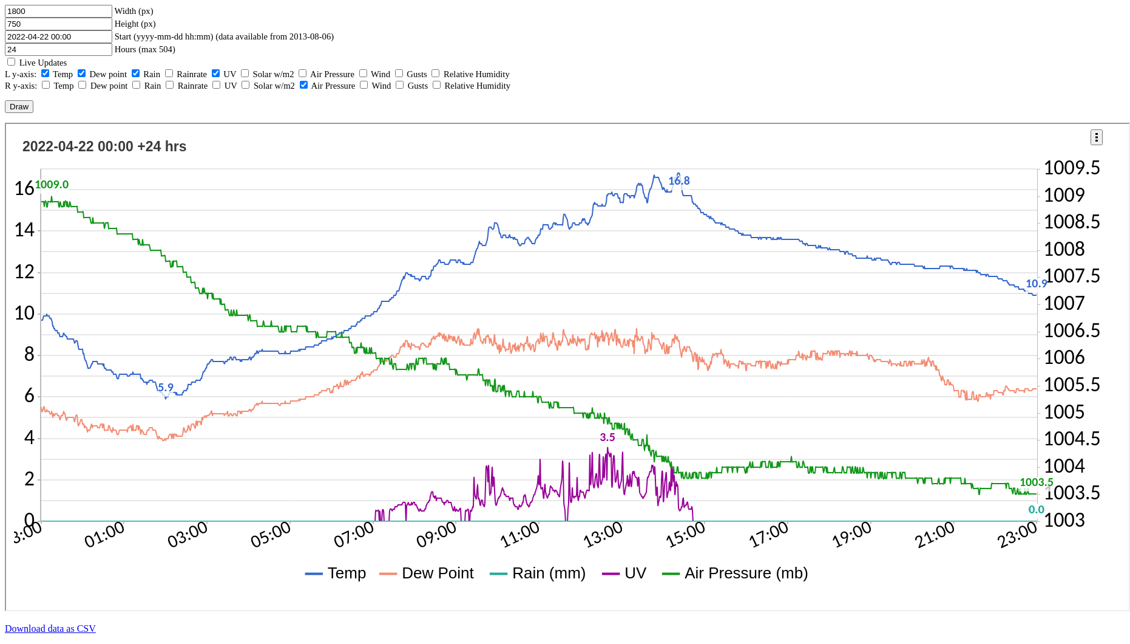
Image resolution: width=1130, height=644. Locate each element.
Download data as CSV (50, 628)
